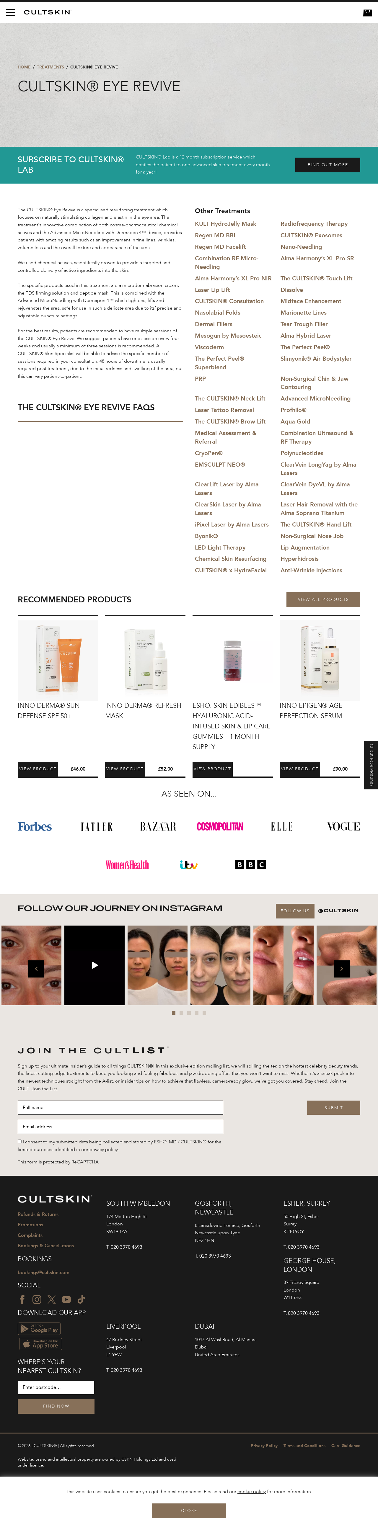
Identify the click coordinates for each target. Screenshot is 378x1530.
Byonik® (206, 536)
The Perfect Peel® (305, 347)
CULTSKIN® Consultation (229, 301)
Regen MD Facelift (220, 246)
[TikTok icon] (81, 1299)
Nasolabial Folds (217, 312)
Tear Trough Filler (304, 324)
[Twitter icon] (51, 1299)
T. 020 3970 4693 (124, 1247)
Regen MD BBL (216, 235)
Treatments (50, 67)
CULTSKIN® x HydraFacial (231, 570)
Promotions (30, 1224)
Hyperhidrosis (300, 558)
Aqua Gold (295, 421)
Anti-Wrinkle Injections (311, 570)
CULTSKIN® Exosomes (311, 235)
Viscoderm (209, 347)
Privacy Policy (264, 1445)
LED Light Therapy (220, 547)
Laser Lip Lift (212, 289)
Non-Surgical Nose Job (312, 536)
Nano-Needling (301, 246)
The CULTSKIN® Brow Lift (230, 421)
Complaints (30, 1235)
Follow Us (295, 911)
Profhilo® (294, 409)
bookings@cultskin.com (43, 1272)
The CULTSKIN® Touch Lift (317, 278)
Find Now (56, 1406)
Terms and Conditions (304, 1445)
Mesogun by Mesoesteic (228, 335)
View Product (38, 769)
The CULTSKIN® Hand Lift (316, 524)
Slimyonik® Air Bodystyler (316, 358)
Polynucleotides (302, 453)
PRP (200, 378)
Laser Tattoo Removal (224, 409)
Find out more (328, 165)
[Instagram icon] (36, 1299)
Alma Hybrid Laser (306, 335)
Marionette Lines (304, 312)
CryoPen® (209, 453)
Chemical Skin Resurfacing (231, 558)
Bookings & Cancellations (46, 1245)
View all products (323, 600)
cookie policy (251, 1492)
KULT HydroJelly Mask (225, 223)
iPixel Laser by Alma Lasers (232, 524)
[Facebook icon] (22, 1299)
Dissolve (292, 289)
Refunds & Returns (38, 1214)
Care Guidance (345, 1445)
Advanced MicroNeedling (316, 398)
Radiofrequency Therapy (314, 223)
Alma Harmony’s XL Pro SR (317, 258)
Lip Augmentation (305, 547)
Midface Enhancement (311, 301)
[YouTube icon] (66, 1299)
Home (24, 67)
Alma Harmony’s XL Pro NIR (233, 278)
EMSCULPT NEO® (220, 464)
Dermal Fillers (213, 324)
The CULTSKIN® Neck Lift (230, 398)
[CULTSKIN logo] (45, 12)
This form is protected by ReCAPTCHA (58, 1162)
